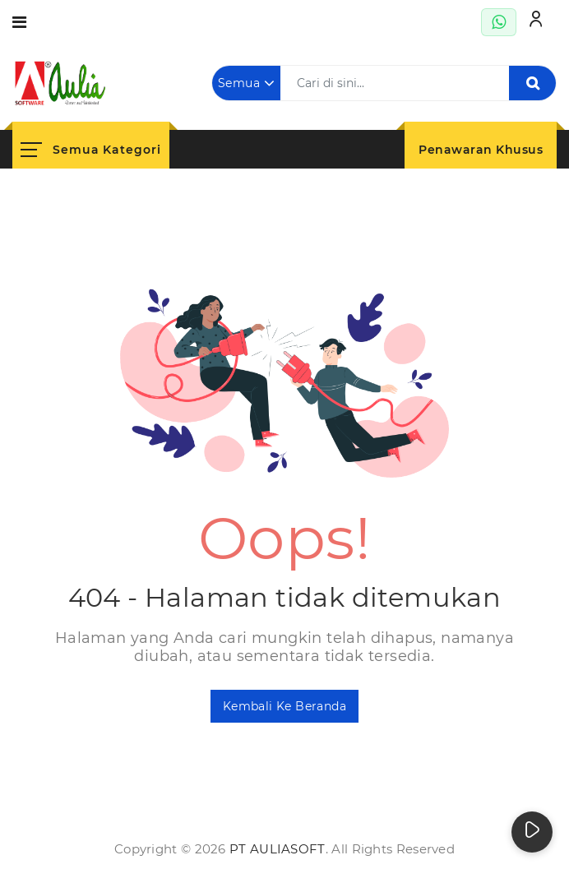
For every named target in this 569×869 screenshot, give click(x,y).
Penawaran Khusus (481, 149)
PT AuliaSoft (277, 849)
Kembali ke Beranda (284, 706)
